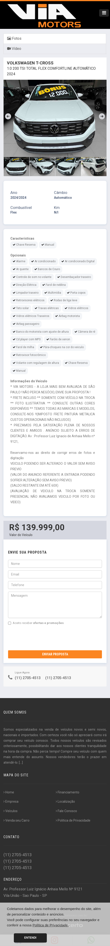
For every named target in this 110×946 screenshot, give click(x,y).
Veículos (10, 811)
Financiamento (67, 792)
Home (8, 792)
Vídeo (14, 48)
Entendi (30, 937)
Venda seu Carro (16, 820)
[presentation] (43, 637)
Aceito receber (36, 623)
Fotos (14, 38)
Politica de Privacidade (73, 820)
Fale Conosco (66, 811)
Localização (65, 801)
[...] (21, 762)
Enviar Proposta (55, 654)
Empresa (10, 801)
